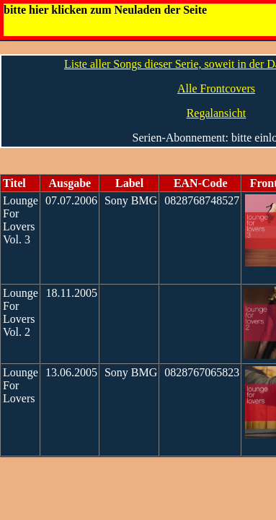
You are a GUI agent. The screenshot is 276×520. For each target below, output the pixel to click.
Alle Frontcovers (216, 88)
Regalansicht (216, 113)
